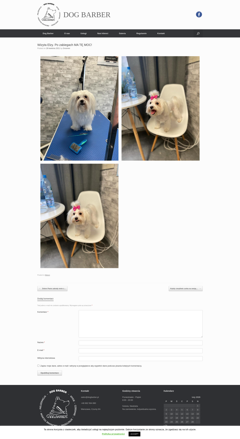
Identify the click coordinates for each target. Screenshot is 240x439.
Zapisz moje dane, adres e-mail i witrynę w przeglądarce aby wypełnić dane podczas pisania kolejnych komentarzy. (91, 366)
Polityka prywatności (113, 434)
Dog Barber (48, 33)
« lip (165, 425)
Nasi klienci (102, 33)
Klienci (47, 275)
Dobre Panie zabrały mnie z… (52, 288)
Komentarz (42, 312)
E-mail (40, 350)
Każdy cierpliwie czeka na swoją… (185, 288)
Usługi (84, 33)
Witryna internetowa (46, 358)
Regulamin (141, 33)
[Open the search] (198, 33)
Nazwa (41, 342)
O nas (67, 33)
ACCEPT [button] (134, 434)
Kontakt (161, 33)
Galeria (122, 33)
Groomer (66, 48)
